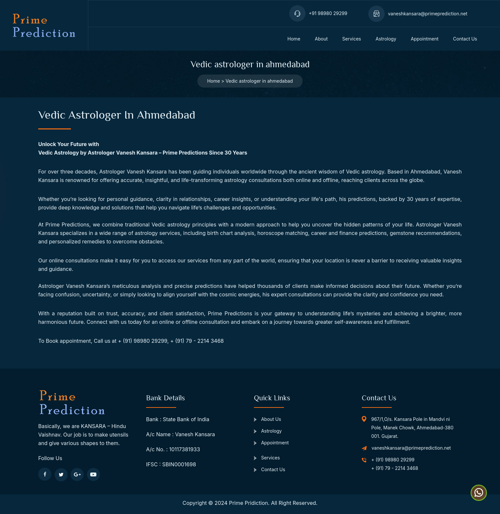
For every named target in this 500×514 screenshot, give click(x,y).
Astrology (385, 38)
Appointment (271, 442)
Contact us (465, 38)
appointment (425, 38)
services (351, 38)
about (321, 38)
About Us (267, 419)
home (294, 38)
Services (267, 457)
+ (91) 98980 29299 (392, 459)
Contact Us (269, 469)
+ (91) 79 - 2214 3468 (394, 468)
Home (213, 81)
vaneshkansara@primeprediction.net (411, 448)
